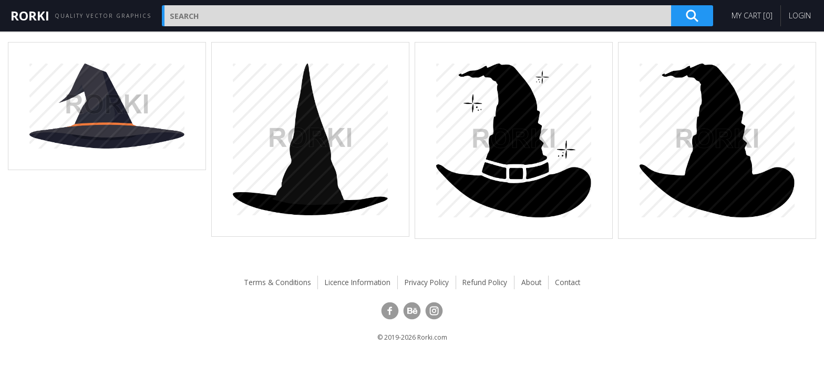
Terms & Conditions (277, 282)
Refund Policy (484, 282)
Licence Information (357, 282)
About (531, 282)
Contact (567, 282)
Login (800, 15)
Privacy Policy (427, 282)
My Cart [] (752, 15)
